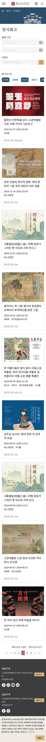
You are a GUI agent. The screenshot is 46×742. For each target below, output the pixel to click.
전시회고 (17, 10)
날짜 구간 (6, 37)
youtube (13, 685)
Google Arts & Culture (18, 685)
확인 (40, 737)
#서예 (5, 79)
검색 (41, 62)
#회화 (15, 79)
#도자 (24, 79)
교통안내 (38, 674)
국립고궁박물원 (20, 3)
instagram (8, 685)
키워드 (5, 57)
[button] (36, 4)
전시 (8, 10)
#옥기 (34, 79)
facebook (4, 685)
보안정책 (31, 731)
